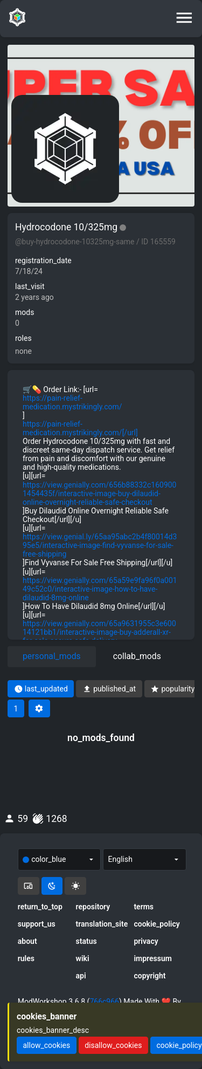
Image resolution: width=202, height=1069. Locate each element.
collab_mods (137, 656)
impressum (153, 958)
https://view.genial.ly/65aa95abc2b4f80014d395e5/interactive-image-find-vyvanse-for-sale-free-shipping (100, 545)
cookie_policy (156, 924)
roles (23, 338)
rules (26, 958)
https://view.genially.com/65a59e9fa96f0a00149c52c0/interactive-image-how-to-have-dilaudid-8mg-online (100, 589)
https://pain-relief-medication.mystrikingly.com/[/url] (80, 428)
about (27, 941)
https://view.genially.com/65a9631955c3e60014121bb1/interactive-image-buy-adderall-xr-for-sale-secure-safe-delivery (99, 632)
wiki (82, 958)
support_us (36, 924)
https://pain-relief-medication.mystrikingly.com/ (72, 402)
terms (144, 906)
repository (93, 906)
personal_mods (52, 656)
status (86, 941)
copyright (149, 975)
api (81, 975)
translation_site (101, 924)
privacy (146, 941)
